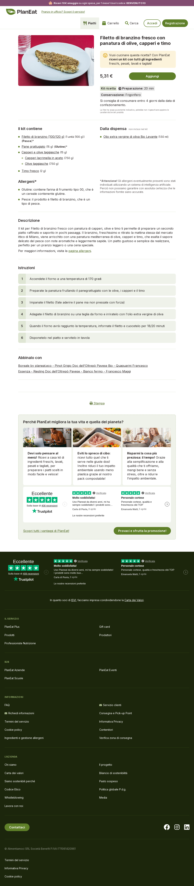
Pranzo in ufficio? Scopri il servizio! (63, 11)
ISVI (73, 600)
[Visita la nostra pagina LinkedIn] (186, 827)
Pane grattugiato (33, 146)
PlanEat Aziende (15, 670)
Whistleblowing (14, 797)
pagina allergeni (79, 251)
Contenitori (106, 729)
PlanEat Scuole (14, 678)
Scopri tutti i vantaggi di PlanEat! (46, 531)
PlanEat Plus (12, 626)
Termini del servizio (17, 721)
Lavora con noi (14, 806)
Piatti (89, 23)
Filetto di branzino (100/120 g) (43, 137)
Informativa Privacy (111, 721)
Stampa (97, 403)
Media (103, 797)
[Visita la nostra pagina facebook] (167, 827)
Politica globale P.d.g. (112, 789)
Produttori (105, 635)
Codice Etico (12, 789)
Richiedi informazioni (19, 713)
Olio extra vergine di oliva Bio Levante (130, 137)
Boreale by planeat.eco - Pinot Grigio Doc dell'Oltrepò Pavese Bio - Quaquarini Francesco (83, 366)
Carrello (110, 23)
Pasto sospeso (108, 781)
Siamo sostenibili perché (20, 781)
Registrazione (175, 23)
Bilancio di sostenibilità (113, 773)
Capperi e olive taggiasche (40, 152)
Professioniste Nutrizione (20, 643)
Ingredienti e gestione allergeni (24, 737)
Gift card (104, 626)
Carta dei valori (14, 773)
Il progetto (105, 764)
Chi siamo (10, 764)
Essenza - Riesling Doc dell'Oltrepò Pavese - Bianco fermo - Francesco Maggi (74, 371)
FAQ (7, 705)
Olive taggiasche (36, 164)
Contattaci (17, 827)
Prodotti (9, 635)
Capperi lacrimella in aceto (44, 158)
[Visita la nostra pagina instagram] (177, 827)
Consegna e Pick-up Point (115, 713)
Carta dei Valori (134, 600)
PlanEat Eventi (108, 670)
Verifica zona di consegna (115, 737)
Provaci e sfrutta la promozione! (142, 531)
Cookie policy (13, 729)
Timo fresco (30, 171)
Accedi (152, 23)
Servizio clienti (110, 705)
